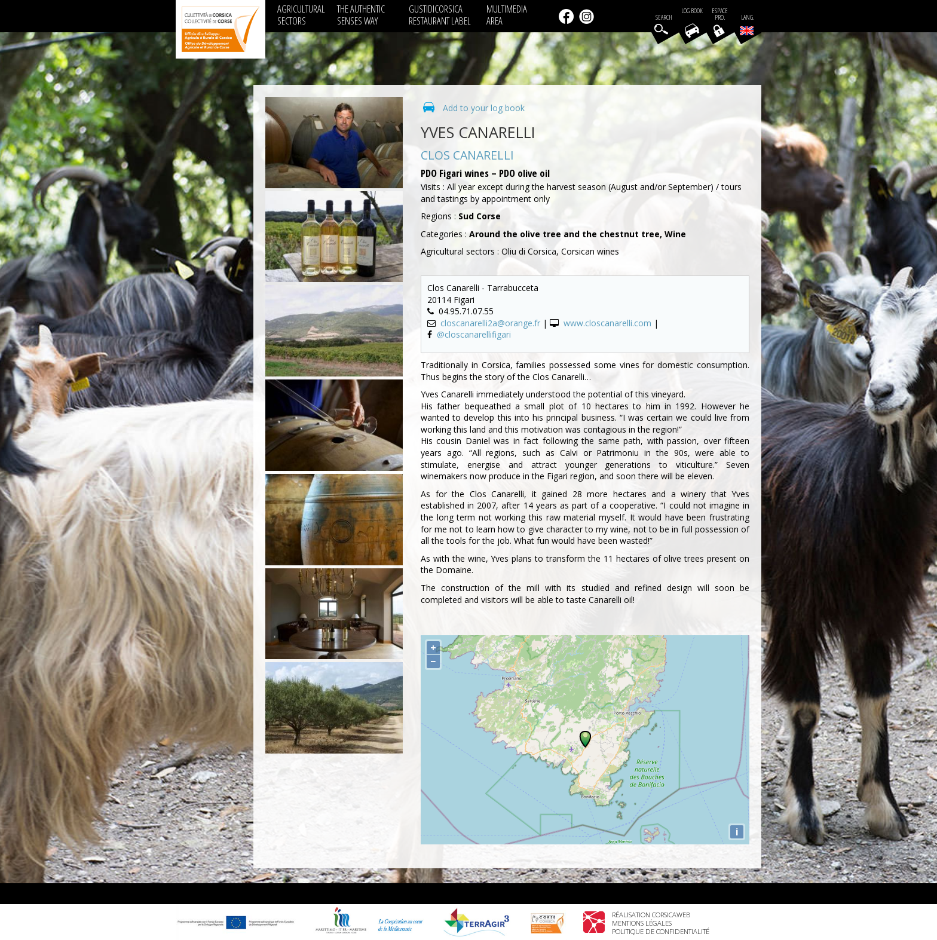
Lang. (747, 24)
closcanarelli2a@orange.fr (490, 323)
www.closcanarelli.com (607, 323)
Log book (692, 11)
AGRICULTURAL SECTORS (301, 14)
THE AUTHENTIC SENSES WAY (361, 14)
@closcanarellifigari (474, 334)
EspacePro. (720, 14)
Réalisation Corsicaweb (651, 914)
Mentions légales (642, 922)
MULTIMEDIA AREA (506, 14)
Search (664, 18)
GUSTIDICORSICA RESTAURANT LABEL (440, 14)
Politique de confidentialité (660, 931)
